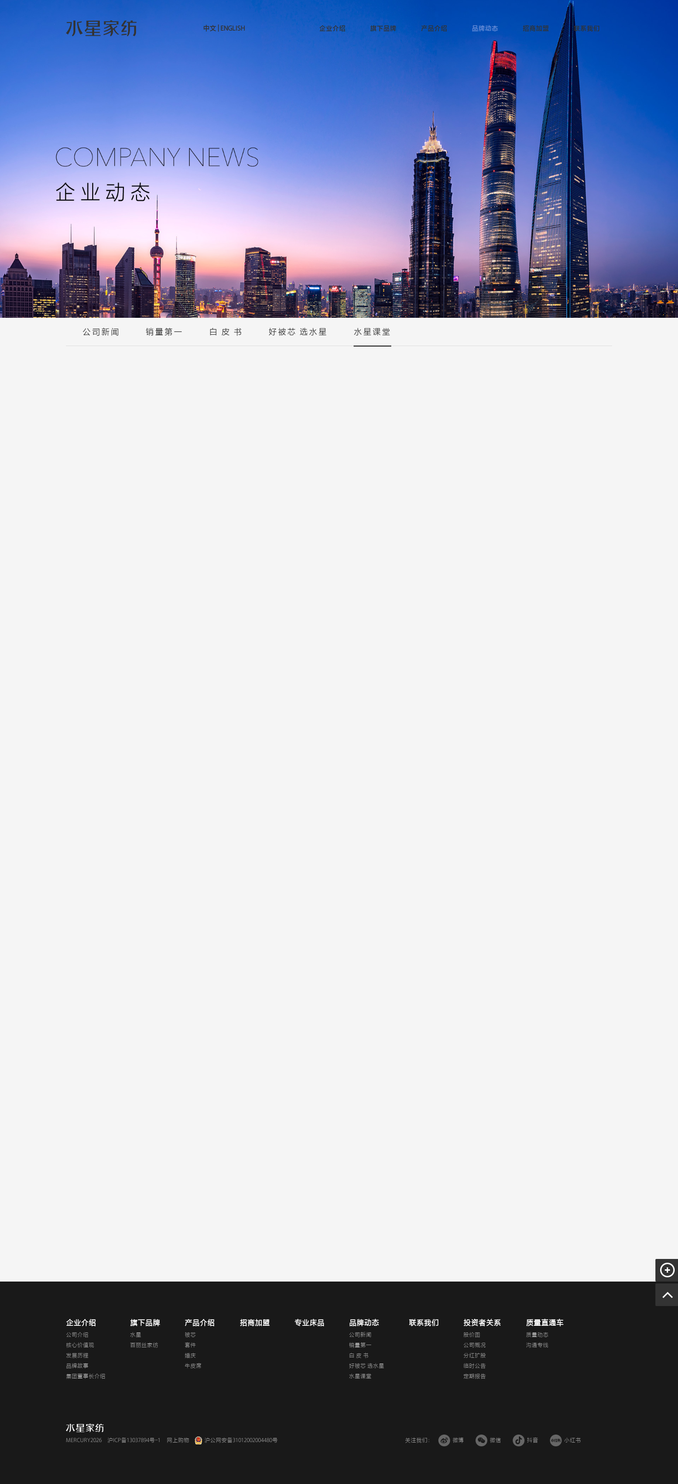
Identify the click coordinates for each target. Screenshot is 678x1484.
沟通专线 (537, 1345)
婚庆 (190, 1355)
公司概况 (474, 1345)
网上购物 (178, 1440)
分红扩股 (474, 1355)
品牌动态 (485, 28)
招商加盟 (536, 28)
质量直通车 (545, 1323)
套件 (190, 1345)
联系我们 (586, 28)
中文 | (211, 28)
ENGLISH (232, 28)
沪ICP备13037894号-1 (134, 1440)
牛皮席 (193, 1366)
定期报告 (474, 1376)
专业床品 (309, 1323)
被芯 (190, 1334)
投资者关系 (482, 1323)
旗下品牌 (383, 28)
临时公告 (474, 1366)
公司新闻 (101, 336)
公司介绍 (77, 1334)
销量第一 (164, 336)
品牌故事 (77, 1366)
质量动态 (537, 1334)
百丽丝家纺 (144, 1345)
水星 (135, 1334)
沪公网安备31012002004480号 (241, 1440)
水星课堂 (372, 336)
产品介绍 (434, 28)
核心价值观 (80, 1345)
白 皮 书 (226, 336)
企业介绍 (332, 28)
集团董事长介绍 (85, 1376)
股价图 (471, 1334)
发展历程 (77, 1355)
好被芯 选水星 (298, 336)
